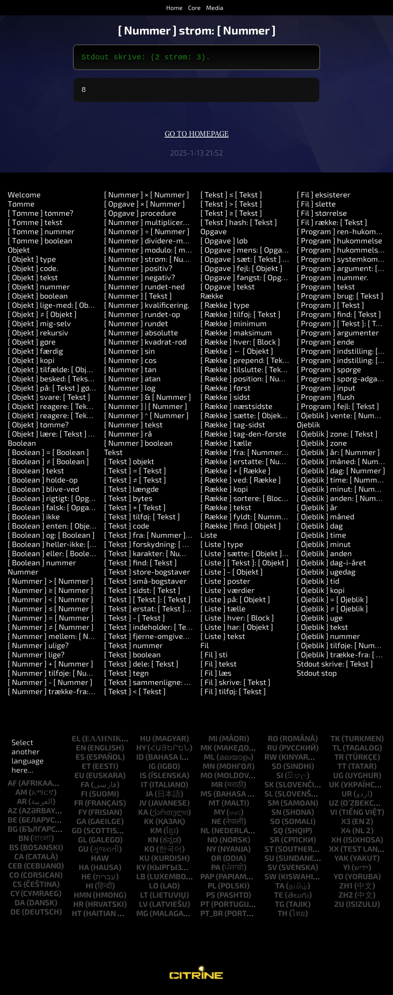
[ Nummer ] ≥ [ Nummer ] (50, 593)
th (282, 916)
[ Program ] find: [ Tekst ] (339, 317)
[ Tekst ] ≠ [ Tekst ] (135, 482)
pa (215, 870)
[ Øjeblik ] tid (318, 583)
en (81, 750)
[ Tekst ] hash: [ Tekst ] (238, 225)
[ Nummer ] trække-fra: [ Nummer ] (68, 694)
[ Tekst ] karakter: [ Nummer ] (154, 556)
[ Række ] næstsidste (236, 409)
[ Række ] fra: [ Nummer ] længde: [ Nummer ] (278, 455)
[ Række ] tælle (226, 445)
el (76, 741)
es (80, 759)
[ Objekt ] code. (33, 271)
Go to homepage (197, 137)
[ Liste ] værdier (227, 593)
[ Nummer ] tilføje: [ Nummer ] (60, 675)
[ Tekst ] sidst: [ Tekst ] (142, 593)
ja (149, 796)
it (144, 787)
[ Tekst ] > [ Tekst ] (231, 206)
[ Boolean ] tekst (36, 473)
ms (206, 796)
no (212, 842)
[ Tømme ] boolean (40, 243)
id (140, 759)
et (86, 768)
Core (194, 7)
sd (277, 768)
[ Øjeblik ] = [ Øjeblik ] (332, 602)
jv (143, 805)
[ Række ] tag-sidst (232, 427)
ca (19, 859)
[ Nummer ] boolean (138, 445)
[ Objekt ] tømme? (38, 427)
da (20, 905)
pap (207, 879)
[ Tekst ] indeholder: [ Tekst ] (152, 629)
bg (13, 831)
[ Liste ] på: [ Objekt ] (235, 602)
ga (81, 824)
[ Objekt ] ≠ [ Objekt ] (42, 317)
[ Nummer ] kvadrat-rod (145, 344)
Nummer (23, 574)
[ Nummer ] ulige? (38, 648)
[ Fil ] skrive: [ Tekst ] (235, 685)
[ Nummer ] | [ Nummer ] (145, 409)
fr (78, 805)
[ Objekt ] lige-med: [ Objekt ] (57, 307)
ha (84, 870)
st (269, 851)
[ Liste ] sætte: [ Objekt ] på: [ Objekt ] (263, 556)
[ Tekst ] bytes (128, 501)
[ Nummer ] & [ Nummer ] (147, 399)
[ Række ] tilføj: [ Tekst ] (240, 317)
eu (79, 778)
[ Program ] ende (325, 344)
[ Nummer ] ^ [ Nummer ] (146, 418)
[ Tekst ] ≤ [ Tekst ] (231, 197)
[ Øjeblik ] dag (320, 528)
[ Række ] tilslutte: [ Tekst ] (246, 372)
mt (214, 805)
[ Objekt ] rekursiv (38, 335)
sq (278, 833)
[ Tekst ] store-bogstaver (147, 574)
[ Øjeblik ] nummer (328, 639)
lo (154, 888)
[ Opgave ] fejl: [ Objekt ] (241, 271)
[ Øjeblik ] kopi (321, 593)
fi (84, 796)
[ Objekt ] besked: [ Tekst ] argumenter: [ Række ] (90, 381)
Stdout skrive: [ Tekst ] (335, 666)
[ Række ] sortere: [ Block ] (245, 501)
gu (83, 851)
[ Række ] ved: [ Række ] (240, 482)
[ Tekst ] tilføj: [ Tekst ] (142, 519)
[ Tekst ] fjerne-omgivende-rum (159, 639)
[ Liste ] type (221, 547)
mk (206, 750)
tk (335, 741)
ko (149, 851)
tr (339, 759)
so (275, 824)
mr (217, 787)
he (86, 879)
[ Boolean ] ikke (34, 519)
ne (216, 824)
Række (211, 298)
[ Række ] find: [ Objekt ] (240, 528)
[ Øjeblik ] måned (325, 519)
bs (14, 850)
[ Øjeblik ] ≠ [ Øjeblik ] (332, 611)
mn (209, 768)
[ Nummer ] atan (132, 381)
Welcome (24, 197)
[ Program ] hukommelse (339, 243)
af (12, 785)
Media (214, 7)
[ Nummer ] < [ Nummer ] (50, 602)
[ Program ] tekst (326, 289)
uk (334, 787)
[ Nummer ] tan (130, 372)
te (278, 897)
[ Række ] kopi (224, 491)
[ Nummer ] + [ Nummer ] (50, 666)
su (269, 860)
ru (272, 750)
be (12, 822)
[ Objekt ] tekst (33, 280)
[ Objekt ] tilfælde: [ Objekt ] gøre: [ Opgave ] (82, 372)
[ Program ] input (326, 390)
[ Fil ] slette (316, 206)
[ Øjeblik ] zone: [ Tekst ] (337, 436)
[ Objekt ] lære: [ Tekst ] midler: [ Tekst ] (75, 436)
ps (210, 897)
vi (333, 814)
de (15, 914)
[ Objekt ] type (32, 261)
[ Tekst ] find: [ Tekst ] (140, 565)
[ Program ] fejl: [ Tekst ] (338, 409)
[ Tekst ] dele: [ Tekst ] (141, 666)
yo (338, 879)
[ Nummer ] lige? (36, 657)
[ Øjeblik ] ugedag (326, 574)
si (279, 778)
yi (346, 870)
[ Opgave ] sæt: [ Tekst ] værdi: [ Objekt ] (268, 261)
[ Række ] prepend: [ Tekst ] (247, 363)
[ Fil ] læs (215, 675)
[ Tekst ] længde (131, 491)
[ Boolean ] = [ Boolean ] (48, 455)
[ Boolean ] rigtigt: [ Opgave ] (57, 501)
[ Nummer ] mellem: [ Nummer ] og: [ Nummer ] (89, 639)
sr (274, 842)
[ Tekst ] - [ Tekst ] (134, 620)
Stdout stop (317, 675)
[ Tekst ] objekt (129, 464)
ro (273, 741)
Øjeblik (308, 427)
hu (145, 741)
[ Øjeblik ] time (321, 537)
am (21, 795)
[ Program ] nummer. (332, 280)
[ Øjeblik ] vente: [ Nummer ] (345, 418)
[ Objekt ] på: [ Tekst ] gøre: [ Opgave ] (71, 390)
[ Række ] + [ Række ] (235, 473)
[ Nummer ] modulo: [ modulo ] (156, 252)
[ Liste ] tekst (222, 639)
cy (14, 896)
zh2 (346, 897)
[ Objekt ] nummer (39, 289)
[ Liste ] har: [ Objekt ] (236, 629)
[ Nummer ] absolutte (141, 335)
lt (144, 897)
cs (17, 887)
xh (336, 842)
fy (82, 814)
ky (140, 870)
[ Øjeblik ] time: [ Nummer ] (343, 482)
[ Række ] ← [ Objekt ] (236, 353)
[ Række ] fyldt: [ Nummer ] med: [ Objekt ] (272, 519)
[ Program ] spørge (329, 372)
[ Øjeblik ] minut (324, 547)
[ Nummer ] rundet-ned (144, 289)
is (143, 778)
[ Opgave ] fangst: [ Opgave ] (249, 280)
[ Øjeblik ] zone (322, 445)
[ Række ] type (224, 307)
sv (272, 870)
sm (273, 805)
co (14, 877)
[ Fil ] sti (214, 657)
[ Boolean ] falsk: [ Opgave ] (55, 510)
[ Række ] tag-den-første (243, 436)
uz (334, 805)
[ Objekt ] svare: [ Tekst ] (49, 399)
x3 (345, 824)
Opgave (213, 234)
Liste (208, 537)
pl (212, 888)
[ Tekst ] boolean (132, 657)
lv (143, 906)
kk (149, 824)
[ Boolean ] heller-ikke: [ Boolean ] (66, 547)
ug (338, 778)
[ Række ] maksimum (236, 335)
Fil (204, 648)
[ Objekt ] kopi (31, 363)
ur (347, 796)
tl (336, 750)
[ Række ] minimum (233, 326)
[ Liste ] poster (225, 583)
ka (143, 814)
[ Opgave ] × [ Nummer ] (144, 206)
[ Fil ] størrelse (322, 215)
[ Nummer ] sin (129, 353)
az (12, 813)
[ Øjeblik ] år (317, 510)
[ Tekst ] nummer (133, 648)
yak (341, 860)
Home (174, 7)
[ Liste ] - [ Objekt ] (231, 574)
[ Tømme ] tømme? (40, 215)
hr (78, 906)
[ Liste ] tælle (223, 611)
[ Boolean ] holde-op (43, 482)
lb (140, 879)
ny (211, 851)
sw (270, 879)
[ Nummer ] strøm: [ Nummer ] (156, 261)
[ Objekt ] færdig (35, 353)
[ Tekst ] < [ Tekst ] (135, 694)
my (219, 814)
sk (269, 787)
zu (339, 906)
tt (342, 768)
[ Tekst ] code (126, 528)
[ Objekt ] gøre (32, 344)
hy (141, 750)
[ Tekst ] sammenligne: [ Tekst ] (157, 685)
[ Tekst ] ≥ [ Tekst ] (231, 215)
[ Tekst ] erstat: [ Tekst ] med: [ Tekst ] (168, 611)
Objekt (19, 252)
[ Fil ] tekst (218, 666)
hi (89, 888)
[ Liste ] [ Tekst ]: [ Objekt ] (244, 565)
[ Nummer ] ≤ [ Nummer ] (50, 611)
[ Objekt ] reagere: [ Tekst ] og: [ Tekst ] (73, 409)
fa (85, 787)
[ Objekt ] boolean (38, 298)
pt (205, 906)
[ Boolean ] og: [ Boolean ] (51, 537)
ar (22, 804)
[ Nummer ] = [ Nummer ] (51, 620)
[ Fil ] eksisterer (323, 197)
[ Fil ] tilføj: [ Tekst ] (233, 694)
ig (152, 768)
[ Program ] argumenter (338, 335)
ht (77, 916)
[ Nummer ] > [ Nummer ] (50, 583)
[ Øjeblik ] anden (324, 556)
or (216, 860)
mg (142, 916)
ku (144, 860)
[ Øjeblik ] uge (320, 620)
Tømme (21, 206)
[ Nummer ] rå (128, 436)
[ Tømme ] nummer (41, 234)
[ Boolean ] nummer (42, 565)
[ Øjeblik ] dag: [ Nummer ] (341, 473)
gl (82, 842)
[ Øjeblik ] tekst (322, 629)
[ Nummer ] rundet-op (142, 317)
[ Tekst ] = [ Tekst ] (135, 473)
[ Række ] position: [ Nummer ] (252, 381)
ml (209, 759)
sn (276, 814)
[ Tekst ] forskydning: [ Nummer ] (160, 547)
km (156, 833)
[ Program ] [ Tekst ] (330, 307)
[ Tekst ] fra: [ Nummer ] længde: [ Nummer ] (180, 537)
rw (270, 759)
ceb (15, 868)
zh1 (346, 888)
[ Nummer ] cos (130, 363)
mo (206, 778)
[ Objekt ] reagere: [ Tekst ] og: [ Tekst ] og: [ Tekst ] (93, 418)
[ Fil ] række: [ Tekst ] (332, 225)
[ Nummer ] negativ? (139, 280)
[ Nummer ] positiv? (138, 271)
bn (23, 841)
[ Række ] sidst (225, 399)
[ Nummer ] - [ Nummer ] (50, 685)
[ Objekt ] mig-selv (39, 326)
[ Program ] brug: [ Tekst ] (340, 298)
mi (213, 741)
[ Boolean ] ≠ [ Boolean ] (48, 464)
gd (77, 833)
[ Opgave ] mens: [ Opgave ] (247, 252)
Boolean (22, 445)
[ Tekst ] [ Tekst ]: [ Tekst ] (147, 602)
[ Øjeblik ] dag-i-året (331, 565)
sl (268, 796)
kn (153, 842)
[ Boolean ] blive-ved (43, 491)
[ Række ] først (225, 390)
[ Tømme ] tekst (35, 225)
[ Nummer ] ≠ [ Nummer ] (51, 629)
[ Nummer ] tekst (133, 427)
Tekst (113, 455)
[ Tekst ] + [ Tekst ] (135, 510)
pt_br (211, 916)
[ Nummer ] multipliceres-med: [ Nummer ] (178, 225)
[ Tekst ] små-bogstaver (145, 583)
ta (279, 888)
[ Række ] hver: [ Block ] (240, 344)
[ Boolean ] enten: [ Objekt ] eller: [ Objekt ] (80, 528)
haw (100, 860)
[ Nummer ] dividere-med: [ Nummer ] (169, 243)
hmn (82, 897)
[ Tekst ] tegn (126, 675)
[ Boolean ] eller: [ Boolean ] (55, 556)
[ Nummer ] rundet (136, 326)
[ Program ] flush (326, 399)
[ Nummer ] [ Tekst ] (138, 298)
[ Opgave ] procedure (140, 215)
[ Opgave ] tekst (227, 289)
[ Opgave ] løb (224, 243)
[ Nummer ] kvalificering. (147, 307)
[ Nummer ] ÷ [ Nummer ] (147, 234)
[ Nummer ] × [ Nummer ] (146, 197)
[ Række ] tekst (225, 510)
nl (205, 833)
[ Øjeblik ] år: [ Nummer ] (338, 455)
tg (279, 906)
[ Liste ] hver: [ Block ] (237, 620)
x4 (346, 833)
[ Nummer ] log (129, 390)
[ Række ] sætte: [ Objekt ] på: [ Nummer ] (270, 418)
